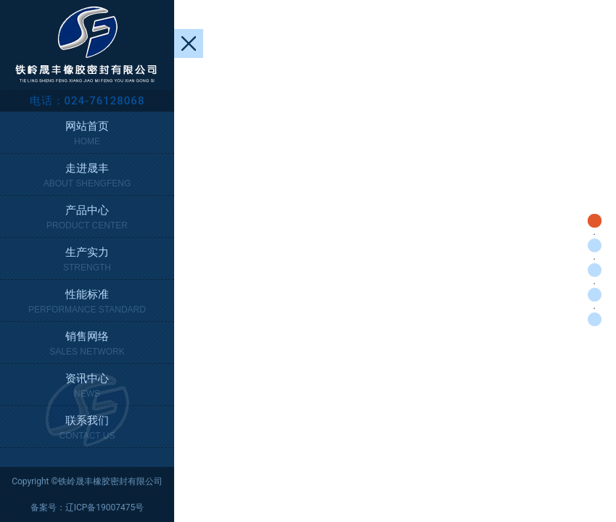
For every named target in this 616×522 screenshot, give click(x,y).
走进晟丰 (87, 176)
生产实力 (87, 261)
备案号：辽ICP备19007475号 (87, 507)
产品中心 (87, 218)
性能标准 (87, 303)
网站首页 (87, 134)
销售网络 (87, 345)
